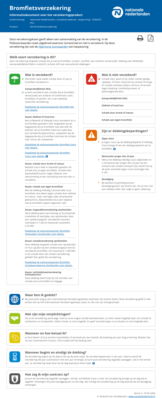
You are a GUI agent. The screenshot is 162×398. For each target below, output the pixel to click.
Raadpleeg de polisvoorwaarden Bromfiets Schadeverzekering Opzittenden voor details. (49, 264)
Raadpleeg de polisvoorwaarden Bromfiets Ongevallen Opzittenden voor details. (47, 232)
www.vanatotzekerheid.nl (141, 396)
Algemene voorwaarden (53, 46)
